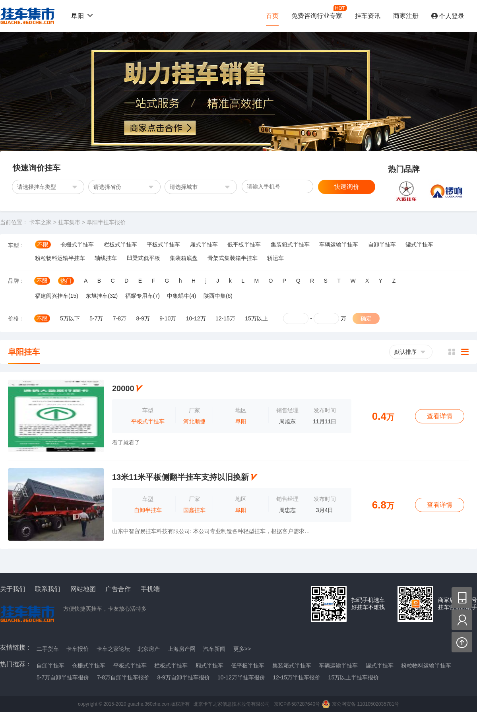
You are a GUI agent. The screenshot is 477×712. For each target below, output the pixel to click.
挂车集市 (25, 16)
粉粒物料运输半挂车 (60, 258)
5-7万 (96, 318)
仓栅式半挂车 (77, 244)
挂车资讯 (367, 15)
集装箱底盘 (184, 258)
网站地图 (83, 589)
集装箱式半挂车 (290, 244)
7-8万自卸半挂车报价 (123, 677)
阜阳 (240, 421)
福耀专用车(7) (142, 296)
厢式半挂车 (204, 244)
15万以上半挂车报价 (353, 677)
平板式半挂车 (163, 244)
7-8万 (119, 318)
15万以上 (256, 318)
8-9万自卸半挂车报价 (183, 677)
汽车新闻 (214, 649)
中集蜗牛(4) (181, 296)
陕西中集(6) (218, 296)
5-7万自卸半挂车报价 (63, 677)
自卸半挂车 (382, 244)
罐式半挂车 (419, 244)
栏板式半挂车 (120, 244)
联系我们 (47, 589)
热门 (66, 280)
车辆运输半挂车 (338, 244)
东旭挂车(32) (101, 296)
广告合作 (118, 589)
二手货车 (48, 649)
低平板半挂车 (244, 244)
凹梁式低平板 (143, 258)
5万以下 (70, 318)
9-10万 (167, 318)
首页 (272, 15)
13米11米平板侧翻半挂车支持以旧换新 (180, 477)
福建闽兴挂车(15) (56, 296)
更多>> (242, 649)
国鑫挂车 (194, 510)
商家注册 (406, 15)
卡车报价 (77, 649)
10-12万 (196, 318)
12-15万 (225, 318)
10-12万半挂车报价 (241, 677)
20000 (123, 388)
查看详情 (439, 416)
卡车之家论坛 (113, 649)
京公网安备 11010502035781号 (365, 704)
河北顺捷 (194, 421)
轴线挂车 (106, 258)
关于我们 (12, 589)
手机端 (150, 589)
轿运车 (275, 258)
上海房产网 (182, 649)
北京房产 (149, 649)
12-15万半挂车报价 (296, 677)
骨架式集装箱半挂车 (232, 258)
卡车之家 (40, 222)
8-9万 (143, 318)
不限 (42, 244)
